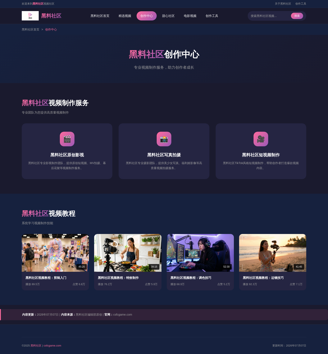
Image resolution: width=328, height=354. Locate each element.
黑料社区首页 (100, 16)
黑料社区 (36, 345)
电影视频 (190, 16)
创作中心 (146, 16)
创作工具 (300, 3)
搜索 (297, 15)
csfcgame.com (52, 345)
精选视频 (125, 16)
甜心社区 (168, 16)
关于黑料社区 (283, 3)
